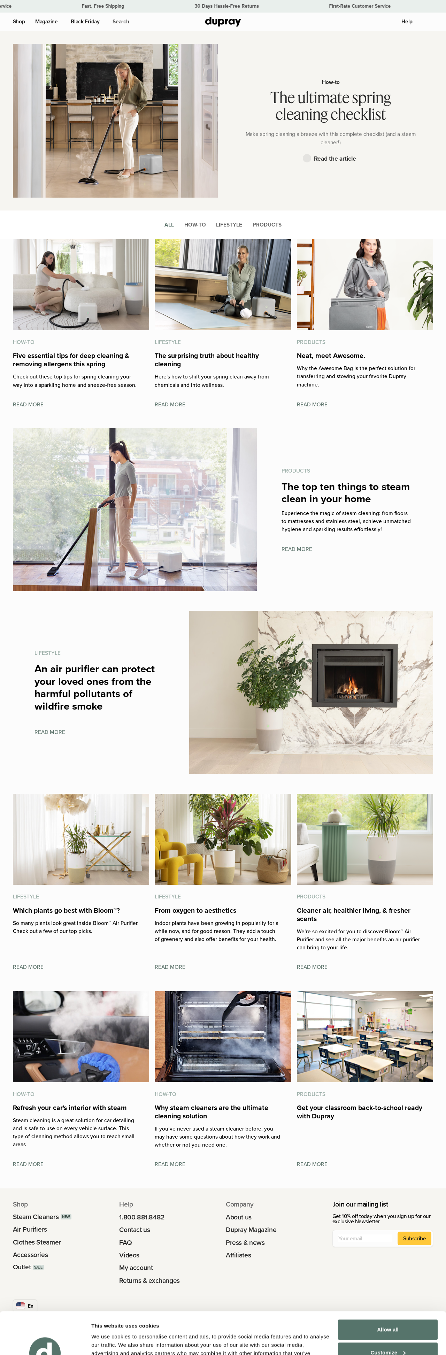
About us (239, 1217)
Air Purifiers (30, 1229)
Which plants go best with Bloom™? (66, 910)
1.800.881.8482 (142, 1217)
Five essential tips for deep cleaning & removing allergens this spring (71, 360)
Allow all (388, 1290)
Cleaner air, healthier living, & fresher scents (353, 914)
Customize (388, 1313)
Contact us (134, 1229)
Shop (19, 21)
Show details (107, 1341)
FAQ (125, 1242)
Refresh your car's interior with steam (70, 1107)
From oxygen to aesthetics (195, 910)
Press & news (245, 1242)
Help (407, 21)
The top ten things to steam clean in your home (346, 492)
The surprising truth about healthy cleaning (207, 360)
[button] (119, 22)
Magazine (46, 21)
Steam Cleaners (36, 1217)
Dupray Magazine (251, 1229)
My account (136, 1267)
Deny (387, 1336)
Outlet (22, 1267)
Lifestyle (229, 225)
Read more (28, 404)
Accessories (30, 1254)
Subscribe (414, 1238)
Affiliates (238, 1255)
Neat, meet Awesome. (331, 355)
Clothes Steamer (37, 1242)
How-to (331, 82)
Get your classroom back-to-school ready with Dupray (359, 1112)
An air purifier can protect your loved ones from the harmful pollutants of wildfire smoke (94, 687)
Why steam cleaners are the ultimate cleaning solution (211, 1112)
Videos (129, 1255)
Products (267, 225)
